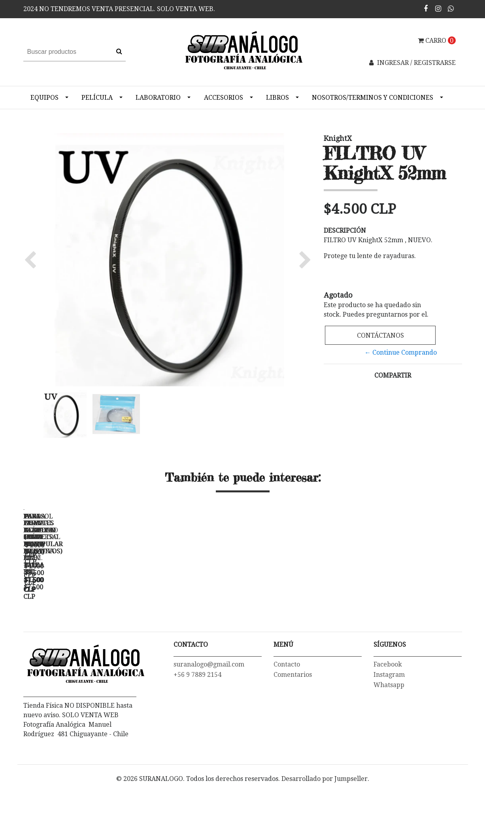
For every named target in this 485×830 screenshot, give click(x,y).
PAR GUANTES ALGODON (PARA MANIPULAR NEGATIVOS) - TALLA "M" (411, 627)
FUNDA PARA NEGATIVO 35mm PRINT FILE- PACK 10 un (78, 624)
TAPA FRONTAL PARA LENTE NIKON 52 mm (300, 624)
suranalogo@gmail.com (209, 710)
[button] (32, 259)
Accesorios (223, 97)
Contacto (287, 710)
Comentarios (293, 721)
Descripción (345, 230)
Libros (277, 97)
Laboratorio (158, 97)
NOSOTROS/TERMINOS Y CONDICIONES (372, 97)
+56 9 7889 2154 (197, 721)
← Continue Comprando (400, 352)
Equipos (44, 97)
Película (97, 97)
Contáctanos (380, 335)
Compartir (392, 375)
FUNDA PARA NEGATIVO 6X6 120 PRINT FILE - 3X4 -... (189, 624)
